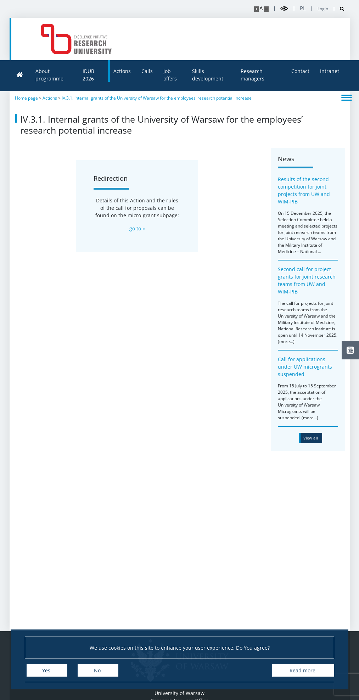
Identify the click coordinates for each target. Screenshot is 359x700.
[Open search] (339, 9)
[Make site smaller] (266, 9)
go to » (137, 228)
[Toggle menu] (346, 97)
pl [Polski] (303, 8)
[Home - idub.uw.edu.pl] (76, 39)
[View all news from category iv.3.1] (313, 438)
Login (323, 9)
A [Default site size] (261, 8)
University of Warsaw (179, 693)
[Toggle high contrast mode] (284, 8)
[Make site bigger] (256, 9)
